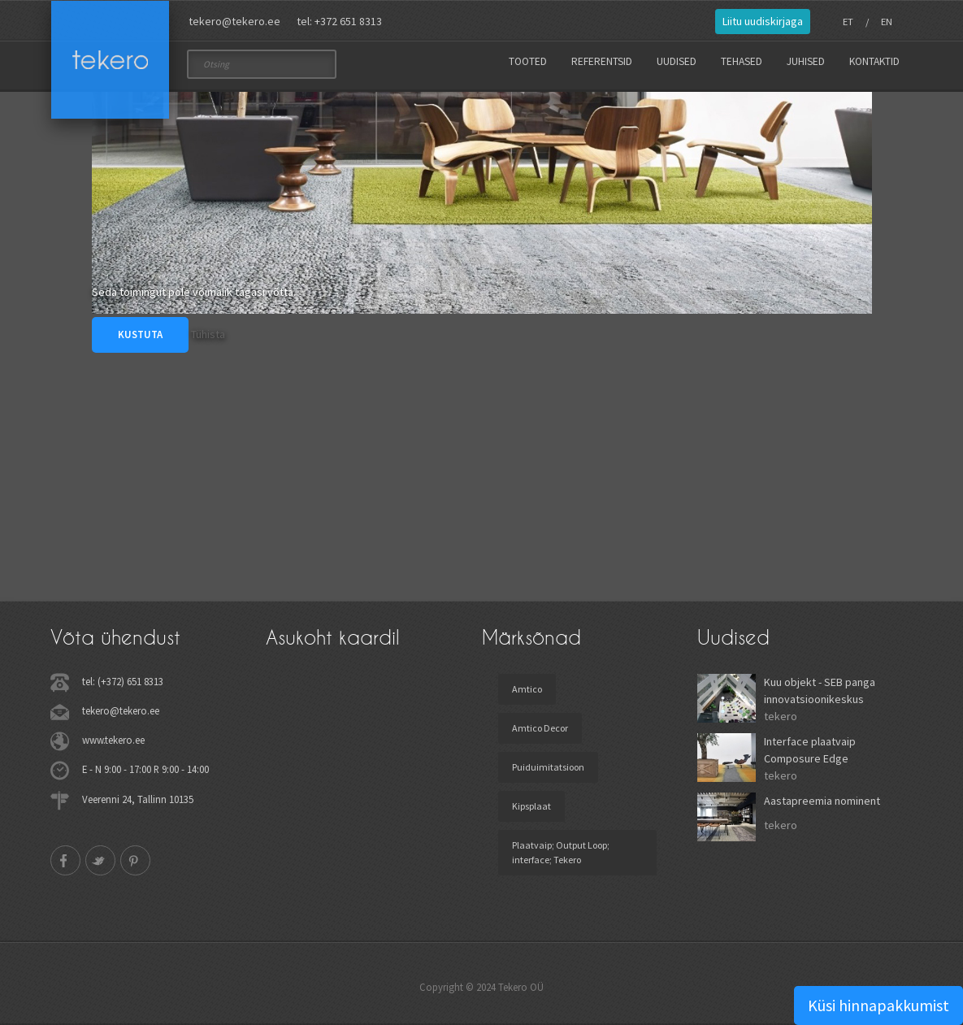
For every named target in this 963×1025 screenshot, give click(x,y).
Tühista (208, 334)
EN (886, 21)
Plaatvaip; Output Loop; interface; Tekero (560, 852)
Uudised (676, 61)
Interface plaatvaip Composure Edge (810, 750)
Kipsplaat (531, 806)
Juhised (806, 61)
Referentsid (601, 61)
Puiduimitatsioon (548, 767)
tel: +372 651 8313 (339, 21)
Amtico (527, 689)
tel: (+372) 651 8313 (122, 681)
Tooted (528, 61)
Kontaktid (874, 61)
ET (848, 21)
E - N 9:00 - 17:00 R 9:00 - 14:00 (145, 768)
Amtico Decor (540, 728)
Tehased (741, 61)
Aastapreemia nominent (822, 800)
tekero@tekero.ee (234, 21)
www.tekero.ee (113, 739)
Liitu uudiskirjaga (762, 21)
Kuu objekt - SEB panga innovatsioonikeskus (819, 690)
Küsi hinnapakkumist (878, 1005)
